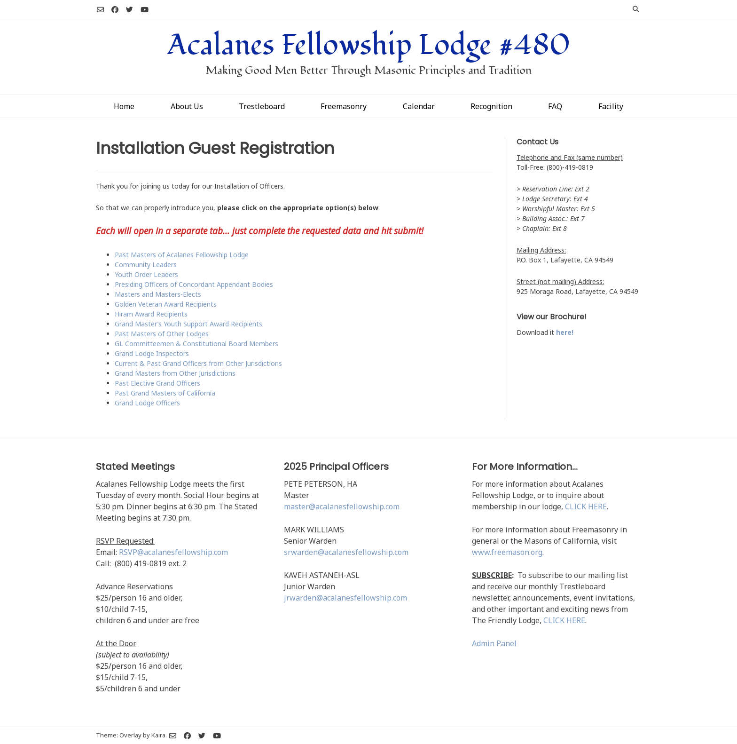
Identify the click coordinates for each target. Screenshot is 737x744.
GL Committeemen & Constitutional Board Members (196, 343)
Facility (610, 106)
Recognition (491, 106)
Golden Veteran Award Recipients (166, 304)
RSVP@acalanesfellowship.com (173, 552)
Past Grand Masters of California (165, 392)
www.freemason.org (507, 552)
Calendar (419, 106)
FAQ (555, 106)
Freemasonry (344, 106)
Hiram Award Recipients (151, 313)
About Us (187, 106)
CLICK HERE (586, 506)
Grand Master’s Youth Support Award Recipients (188, 323)
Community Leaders (146, 264)
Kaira (158, 735)
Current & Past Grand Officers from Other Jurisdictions (198, 363)
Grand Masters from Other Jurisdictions (175, 373)
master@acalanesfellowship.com (342, 506)
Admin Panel (494, 643)
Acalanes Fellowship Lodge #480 (368, 45)
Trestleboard (262, 106)
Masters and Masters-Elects (158, 294)
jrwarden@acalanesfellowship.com (345, 598)
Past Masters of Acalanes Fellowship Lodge (182, 254)
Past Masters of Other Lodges (162, 333)
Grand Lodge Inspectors (152, 353)
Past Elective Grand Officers (157, 383)
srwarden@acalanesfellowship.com (346, 552)
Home (124, 106)
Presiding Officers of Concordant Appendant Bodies (194, 284)
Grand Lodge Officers (147, 402)
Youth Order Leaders (146, 274)
